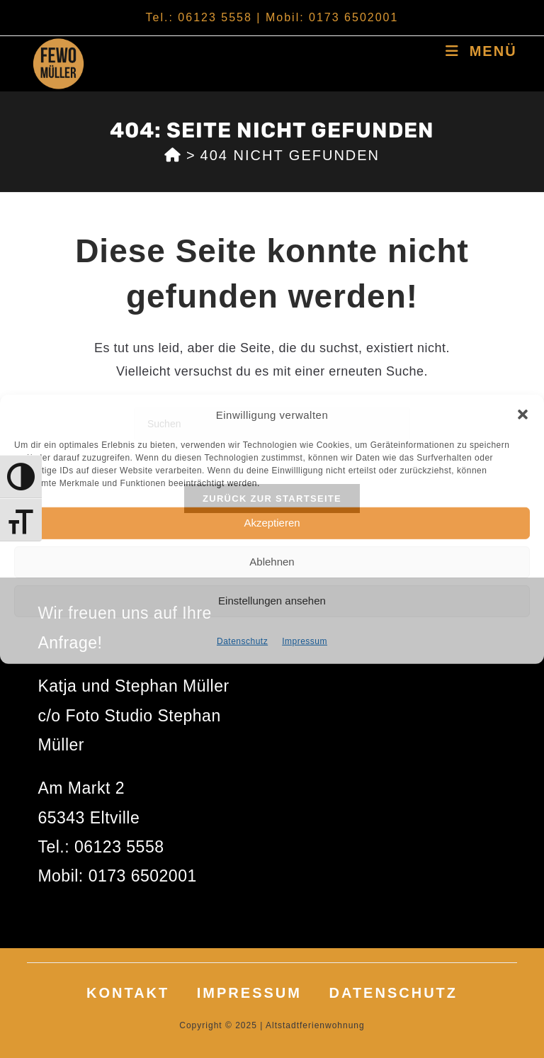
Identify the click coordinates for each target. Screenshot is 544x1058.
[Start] (173, 155)
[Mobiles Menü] (481, 51)
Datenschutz (242, 641)
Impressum (304, 641)
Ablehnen (271, 562)
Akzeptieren (272, 523)
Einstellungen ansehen (272, 601)
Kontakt (127, 993)
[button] (523, 414)
